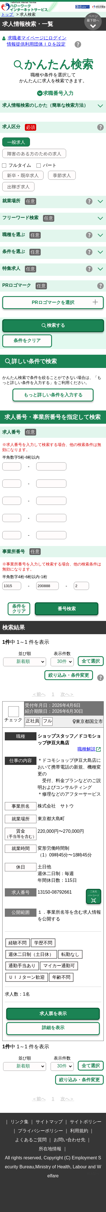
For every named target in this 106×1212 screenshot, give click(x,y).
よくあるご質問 (31, 1140)
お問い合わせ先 (69, 1140)
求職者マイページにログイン (37, 38)
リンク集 (19, 1122)
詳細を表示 (53, 1027)
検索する (53, 326)
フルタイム (16, 165)
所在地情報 (50, 1149)
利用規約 (79, 1131)
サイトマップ (49, 1122)
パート (47, 165)
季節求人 (59, 175)
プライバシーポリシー (40, 1131)
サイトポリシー (85, 1122)
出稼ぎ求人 (16, 186)
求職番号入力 (53, 93)
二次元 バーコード (93, 897)
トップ (7, 14)
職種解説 (86, 749)
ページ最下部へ (93, 21)
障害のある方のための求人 (32, 153)
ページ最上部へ (93, 1168)
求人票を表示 (53, 1013)
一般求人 (14, 142)
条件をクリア (19, 609)
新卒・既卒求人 (21, 175)
